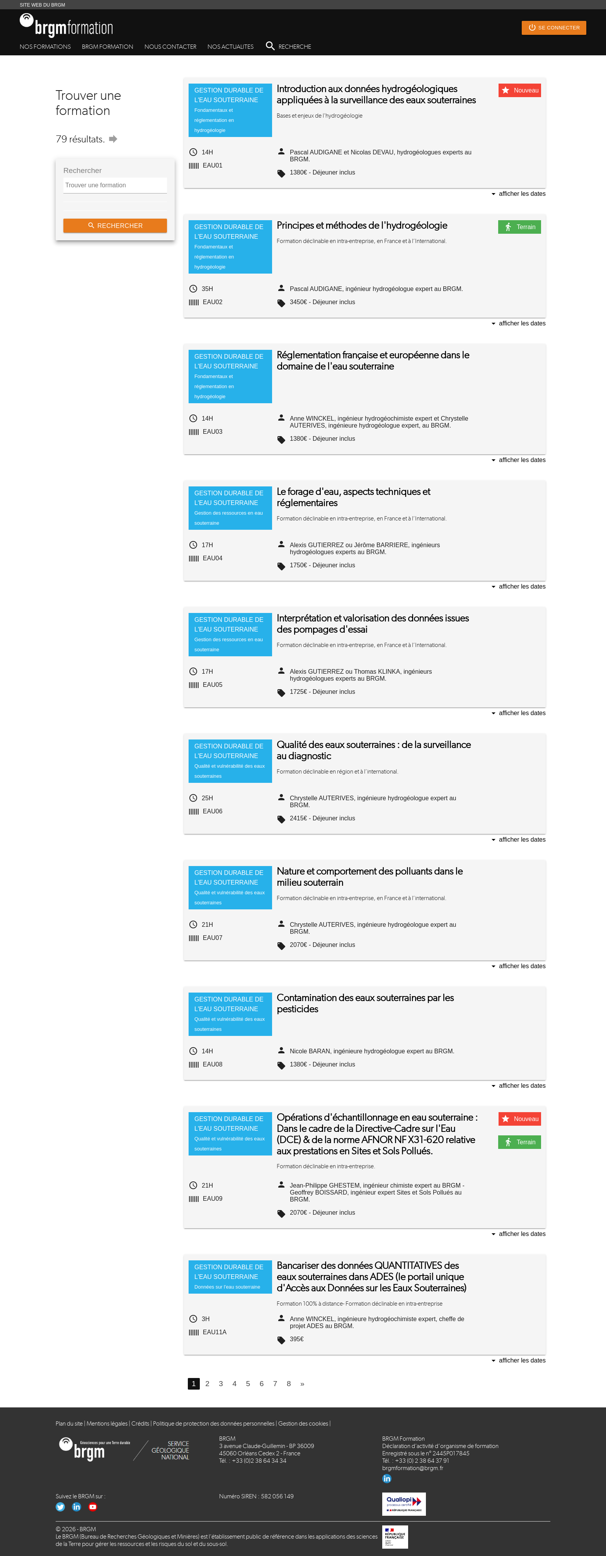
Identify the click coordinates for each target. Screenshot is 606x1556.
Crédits (140, 1423)
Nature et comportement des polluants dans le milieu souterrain (370, 876)
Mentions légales (107, 1423)
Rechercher (115, 226)
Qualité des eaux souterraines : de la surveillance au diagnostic (374, 750)
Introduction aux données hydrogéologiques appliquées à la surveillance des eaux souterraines (376, 94)
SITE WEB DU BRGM (42, 5)
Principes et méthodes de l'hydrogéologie (362, 225)
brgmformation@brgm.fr (412, 1468)
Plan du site (69, 1423)
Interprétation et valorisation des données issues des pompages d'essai (373, 623)
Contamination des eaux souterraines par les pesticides (365, 1003)
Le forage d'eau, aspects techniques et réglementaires (353, 497)
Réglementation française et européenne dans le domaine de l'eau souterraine (373, 360)
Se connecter (554, 28)
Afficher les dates (517, 194)
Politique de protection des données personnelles (213, 1423)
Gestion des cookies (303, 1423)
